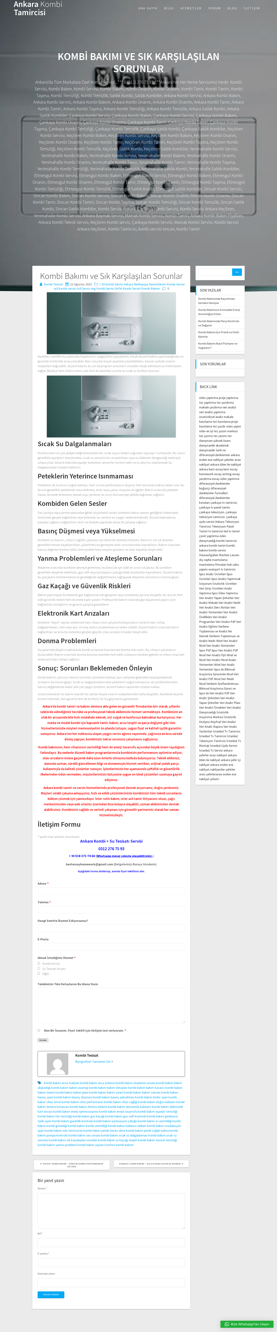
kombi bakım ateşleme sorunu (135, 1083)
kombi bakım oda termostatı (64, 1131)
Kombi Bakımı (150, 288)
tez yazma (206, 436)
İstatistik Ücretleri (225, 584)
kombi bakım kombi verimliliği (87, 1126)
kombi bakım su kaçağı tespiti (117, 1140)
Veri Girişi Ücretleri (211, 588)
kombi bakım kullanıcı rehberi (127, 1126)
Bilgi (169, 8)
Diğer (45, 974)
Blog (232, 8)
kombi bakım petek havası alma (104, 1131)
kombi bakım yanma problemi (57, 1145)
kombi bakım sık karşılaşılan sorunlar (73, 1140)
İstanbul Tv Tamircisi (226, 731)
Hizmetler (191, 8)
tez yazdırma (225, 402)
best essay (216, 469)
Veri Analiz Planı (230, 703)
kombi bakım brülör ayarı (151, 1097)
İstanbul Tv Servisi (211, 750)
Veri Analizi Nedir (230, 603)
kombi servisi (217, 550)
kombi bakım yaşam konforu (96, 1145)
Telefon (44, 902)
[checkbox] (39, 963)
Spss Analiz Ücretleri (212, 574)
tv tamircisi (215, 531)
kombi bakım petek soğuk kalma (147, 1131)
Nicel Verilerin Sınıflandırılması (219, 684)
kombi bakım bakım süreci (106, 1092)
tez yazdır (219, 426)
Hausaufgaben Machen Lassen (219, 555)
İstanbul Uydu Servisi (223, 746)
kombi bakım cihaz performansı (82, 1102)
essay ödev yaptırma (225, 479)
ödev (202, 431)
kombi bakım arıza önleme (97, 1083)
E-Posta (43, 939)
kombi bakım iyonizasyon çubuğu (115, 1121)
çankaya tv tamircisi (223, 503)
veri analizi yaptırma (212, 412)
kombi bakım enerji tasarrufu (118, 1111)
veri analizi (229, 407)
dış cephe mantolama (213, 560)
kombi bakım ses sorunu (84, 1135)
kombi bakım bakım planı (71, 1092)
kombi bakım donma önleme (88, 1107)
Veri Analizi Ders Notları (214, 607)
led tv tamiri (232, 531)
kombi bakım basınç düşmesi (73, 1097)
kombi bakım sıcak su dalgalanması (124, 1135)
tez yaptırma (207, 402)
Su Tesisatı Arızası (54, 969)
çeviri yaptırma (209, 536)
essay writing (223, 474)
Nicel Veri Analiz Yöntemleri (217, 645)
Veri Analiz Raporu (211, 727)
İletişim (252, 8)
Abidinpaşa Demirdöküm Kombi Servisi (159, 284)
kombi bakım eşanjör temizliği (157, 1111)
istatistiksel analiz (211, 417)
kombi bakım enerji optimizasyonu (75, 1111)
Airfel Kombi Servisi (128, 288)
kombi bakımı (125, 1145)
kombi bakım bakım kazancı (146, 1088)
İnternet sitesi (46, 1273)
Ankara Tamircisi (38, 8)
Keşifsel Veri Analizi (223, 722)
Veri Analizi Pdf (225, 622)
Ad (40, 1233)
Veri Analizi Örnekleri (212, 707)
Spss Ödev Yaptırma (225, 593)
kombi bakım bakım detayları (108, 1088)
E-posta (43, 1253)
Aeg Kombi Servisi (102, 288)
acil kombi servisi (65, 288)
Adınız (43, 883)
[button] (247, 1324)
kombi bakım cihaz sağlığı (120, 1102)
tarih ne (221, 450)
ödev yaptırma (209, 398)
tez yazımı (220, 436)
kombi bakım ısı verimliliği (155, 1121)
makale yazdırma (210, 407)
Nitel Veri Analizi (226, 641)
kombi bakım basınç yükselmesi (113, 1097)
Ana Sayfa (148, 8)
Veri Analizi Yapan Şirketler (216, 598)
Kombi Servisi (51, 964)
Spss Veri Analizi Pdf (224, 650)
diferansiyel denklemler (214, 455)
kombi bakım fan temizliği (55, 1116)
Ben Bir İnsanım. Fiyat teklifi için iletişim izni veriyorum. (85, 1030)
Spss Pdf (205, 650)
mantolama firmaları (212, 564)
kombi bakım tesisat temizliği (157, 1140)
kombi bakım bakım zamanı (142, 1092)
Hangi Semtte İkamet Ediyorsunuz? (63, 921)
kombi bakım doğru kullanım (157, 1102)
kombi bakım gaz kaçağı (89, 1116)
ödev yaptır (233, 426)
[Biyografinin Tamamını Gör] (112, 1061)
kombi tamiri (217, 545)
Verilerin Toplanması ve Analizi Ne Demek (215, 631)
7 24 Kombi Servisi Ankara (116, 284)
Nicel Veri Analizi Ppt (212, 655)
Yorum (214, 8)
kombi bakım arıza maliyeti (61, 1083)
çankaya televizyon (211, 512)
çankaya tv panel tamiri (214, 507)
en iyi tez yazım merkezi (222, 431)
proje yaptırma (228, 398)
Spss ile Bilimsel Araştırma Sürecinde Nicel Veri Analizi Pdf (219, 674)
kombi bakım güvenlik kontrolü (72, 1121)
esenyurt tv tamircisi (221, 569)
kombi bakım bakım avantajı (69, 1088)
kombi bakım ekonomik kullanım (129, 1107)
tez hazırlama (222, 422)
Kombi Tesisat (53, 284)
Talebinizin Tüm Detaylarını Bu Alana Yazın (68, 984)
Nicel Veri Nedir (224, 679)
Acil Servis (83, 288)
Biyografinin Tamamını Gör (93, 1061)
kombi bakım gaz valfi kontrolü (125, 1116)
